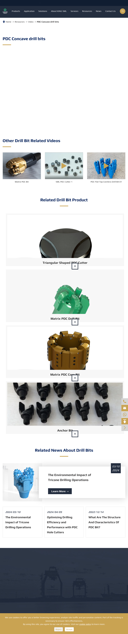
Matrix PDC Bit (22, 182)
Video (30, 22)
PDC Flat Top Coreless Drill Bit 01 (106, 182)
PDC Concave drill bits (48, 22)
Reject (58, 629)
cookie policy (85, 624)
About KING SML (59, 11)
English (118, 3)
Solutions (42, 11)
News (98, 11)
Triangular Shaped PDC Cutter (65, 262)
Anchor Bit (65, 430)
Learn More (59, 491)
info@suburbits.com (61, 3)
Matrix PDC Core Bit (65, 374)
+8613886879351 (25, 3)
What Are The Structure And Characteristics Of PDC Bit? (104, 522)
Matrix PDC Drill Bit (65, 318)
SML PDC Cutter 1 (64, 182)
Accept (69, 629)
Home (8, 22)
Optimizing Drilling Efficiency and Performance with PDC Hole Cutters (62, 524)
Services (74, 11)
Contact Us (110, 11)
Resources (87, 11)
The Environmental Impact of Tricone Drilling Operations (69, 477)
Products (16, 11)
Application (29, 11)
